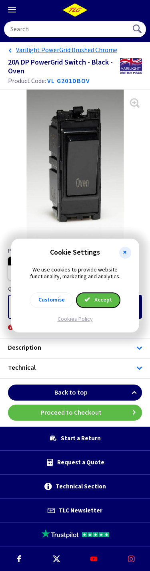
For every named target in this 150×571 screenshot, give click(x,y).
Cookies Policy (75, 319)
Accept (98, 300)
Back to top (98, 393)
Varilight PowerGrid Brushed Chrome (66, 50)
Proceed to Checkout (91, 413)
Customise (51, 300)
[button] (125, 253)
